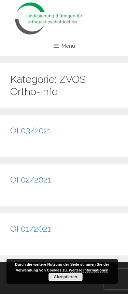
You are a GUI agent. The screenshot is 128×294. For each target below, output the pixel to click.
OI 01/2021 (30, 228)
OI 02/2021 (30, 179)
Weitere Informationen (89, 270)
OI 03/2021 (31, 130)
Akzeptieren (65, 277)
